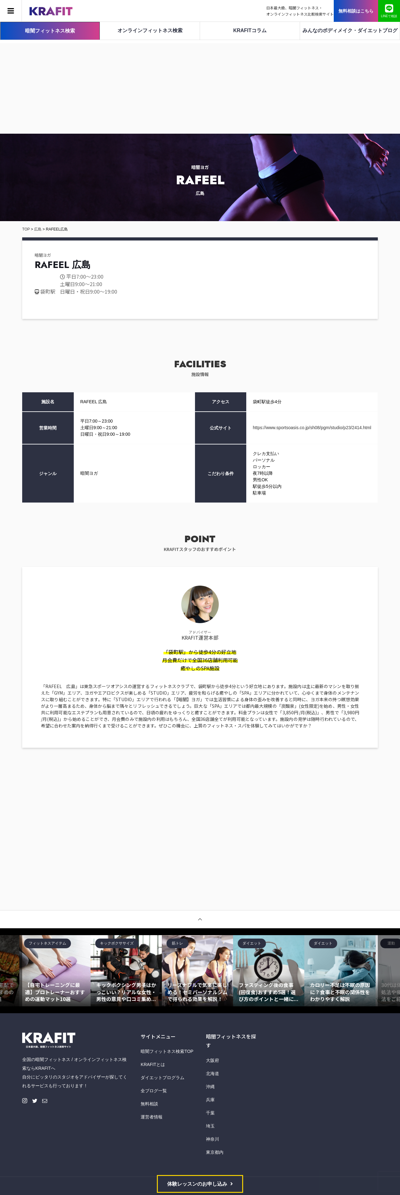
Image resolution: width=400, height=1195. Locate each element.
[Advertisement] (200, 87)
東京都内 (214, 1152)
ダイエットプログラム (162, 1077)
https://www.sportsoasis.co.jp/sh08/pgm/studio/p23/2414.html (312, 427)
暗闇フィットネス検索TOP (167, 1051)
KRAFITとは (153, 1064)
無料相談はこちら (355, 10)
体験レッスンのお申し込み (197, 1184)
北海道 (212, 1073)
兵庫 (210, 1099)
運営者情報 (151, 1116)
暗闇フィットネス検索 (50, 30)
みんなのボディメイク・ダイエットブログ (350, 30)
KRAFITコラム (250, 30)
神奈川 (212, 1139)
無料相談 (149, 1103)
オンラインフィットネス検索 (150, 30)
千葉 (210, 1112)
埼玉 (210, 1125)
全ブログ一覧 (154, 1090)
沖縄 (210, 1086)
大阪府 (212, 1060)
